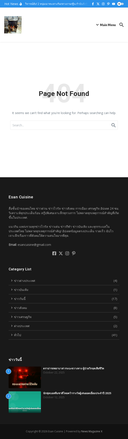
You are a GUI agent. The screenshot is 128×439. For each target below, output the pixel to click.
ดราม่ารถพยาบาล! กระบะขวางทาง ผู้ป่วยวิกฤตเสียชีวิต (73, 368)
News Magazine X (91, 431)
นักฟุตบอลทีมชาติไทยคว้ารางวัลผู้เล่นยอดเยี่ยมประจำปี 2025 (77, 393)
